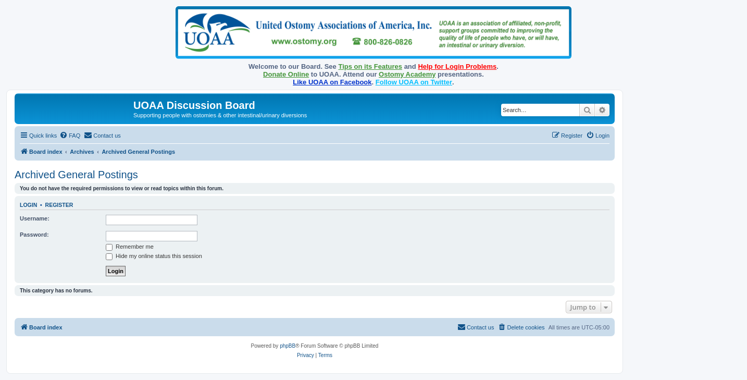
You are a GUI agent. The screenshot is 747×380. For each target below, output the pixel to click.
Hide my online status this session (154, 256)
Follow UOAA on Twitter (414, 82)
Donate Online (286, 74)
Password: (34, 234)
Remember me (130, 246)
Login (28, 205)
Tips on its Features (370, 66)
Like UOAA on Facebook (332, 82)
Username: (34, 218)
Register (59, 205)
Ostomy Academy (407, 74)
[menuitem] (69, 135)
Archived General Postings (76, 174)
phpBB (287, 346)
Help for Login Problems (457, 66)
